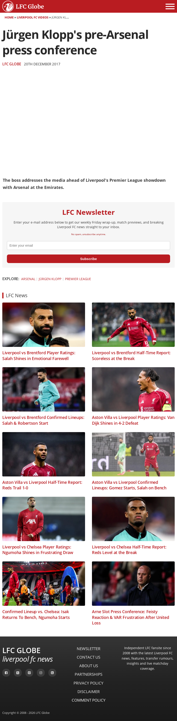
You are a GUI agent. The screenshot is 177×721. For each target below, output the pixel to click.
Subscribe (88, 259)
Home (9, 17)
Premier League (78, 279)
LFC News (16, 295)
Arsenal (28, 279)
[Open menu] (170, 6)
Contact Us (88, 657)
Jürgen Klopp (50, 279)
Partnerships (88, 674)
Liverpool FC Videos (32, 17)
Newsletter (88, 648)
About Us (88, 665)
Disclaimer (88, 691)
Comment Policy (89, 700)
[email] (88, 245)
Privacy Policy (88, 683)
